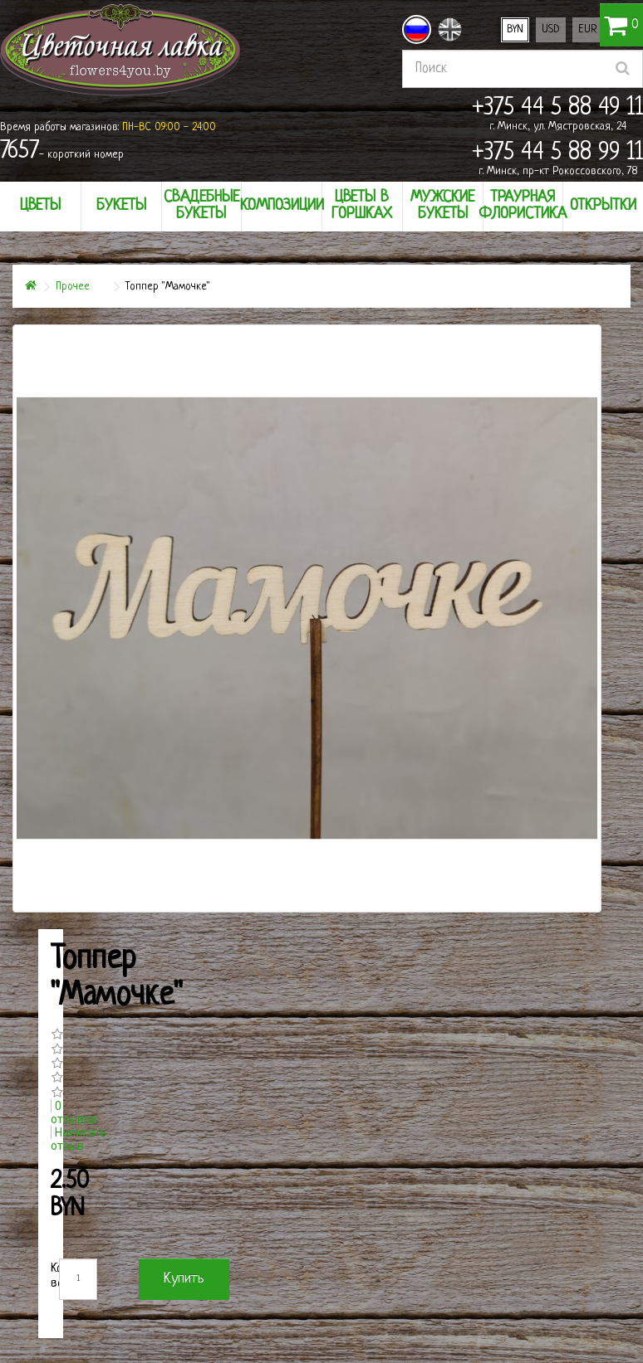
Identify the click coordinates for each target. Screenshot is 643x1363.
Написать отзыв (79, 1139)
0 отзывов (74, 1112)
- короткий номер (62, 152)
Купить (184, 1279)
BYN (515, 29)
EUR (587, 29)
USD (551, 29)
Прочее (73, 286)
